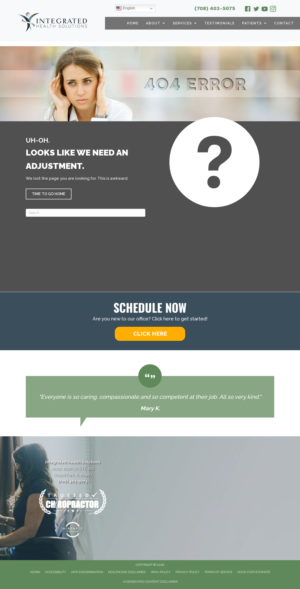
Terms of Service (218, 572)
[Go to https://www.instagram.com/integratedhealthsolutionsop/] (273, 9)
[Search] (85, 213)
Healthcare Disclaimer (127, 572)
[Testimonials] (150, 391)
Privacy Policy (187, 572)
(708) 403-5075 (215, 8)
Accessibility (55, 572)
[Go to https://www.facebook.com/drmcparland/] (248, 9)
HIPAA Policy (161, 572)
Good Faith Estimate (253, 572)
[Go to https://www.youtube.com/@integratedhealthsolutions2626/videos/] (265, 9)
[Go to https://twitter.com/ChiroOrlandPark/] (256, 9)
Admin (35, 572)
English (125, 8)
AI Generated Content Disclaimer (150, 581)
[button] (48, 194)
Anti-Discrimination (87, 572)
